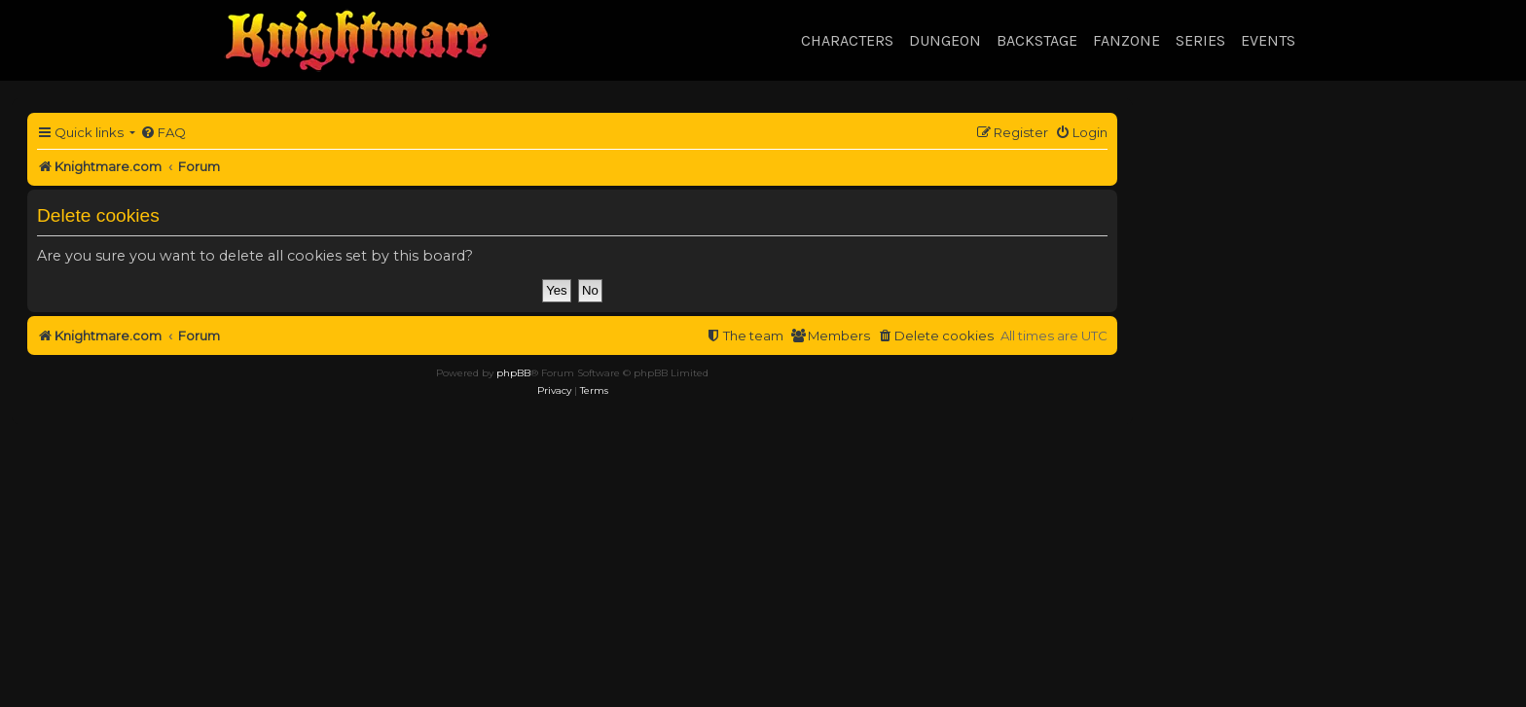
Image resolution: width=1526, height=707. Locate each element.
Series (1200, 40)
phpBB (513, 373)
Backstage (1037, 40)
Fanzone (1126, 40)
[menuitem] (163, 133)
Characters (847, 40)
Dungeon (945, 40)
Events (1268, 40)
